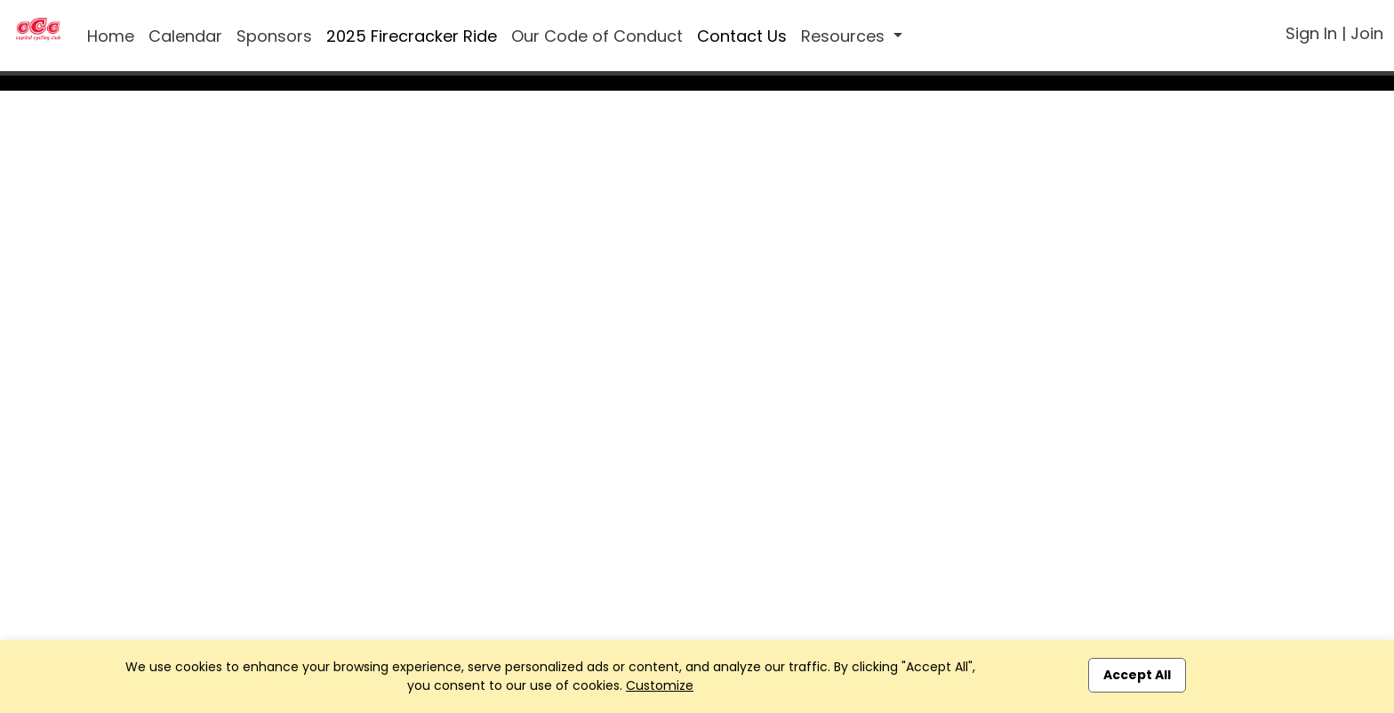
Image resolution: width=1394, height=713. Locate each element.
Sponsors (274, 36)
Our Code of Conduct (597, 36)
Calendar (185, 36)
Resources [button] (845, 36)
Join (1366, 33)
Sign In (1311, 33)
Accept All (1137, 675)
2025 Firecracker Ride (411, 36)
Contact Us (742, 36)
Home (110, 36)
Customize (659, 685)
